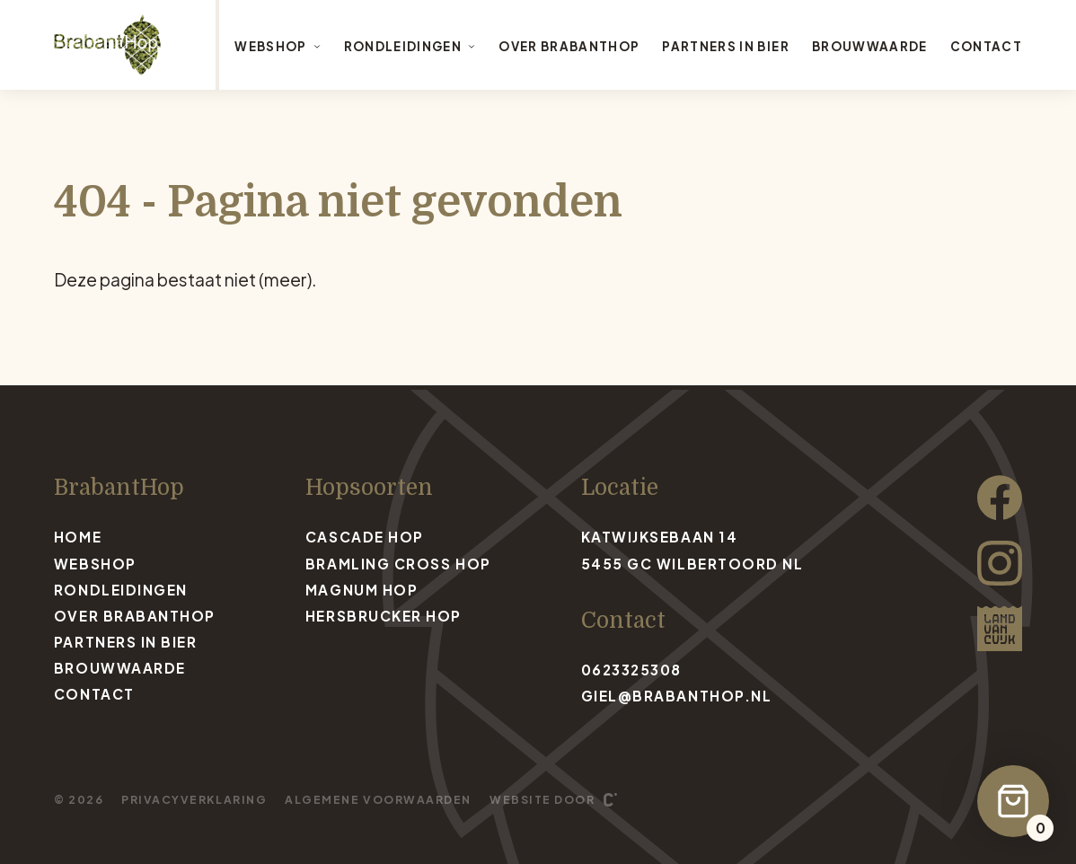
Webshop (277, 46)
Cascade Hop (364, 536)
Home (77, 536)
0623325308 (631, 669)
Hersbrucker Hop (383, 615)
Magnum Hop (361, 589)
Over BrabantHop (568, 46)
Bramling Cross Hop (398, 563)
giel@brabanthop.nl (676, 695)
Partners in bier (725, 46)
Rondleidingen (410, 46)
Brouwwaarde (870, 46)
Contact (986, 46)
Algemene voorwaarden (378, 799)
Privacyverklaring (194, 799)
